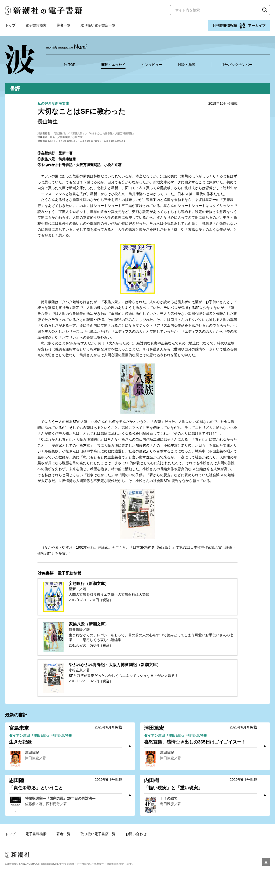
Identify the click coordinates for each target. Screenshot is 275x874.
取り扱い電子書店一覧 (98, 25)
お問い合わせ (136, 834)
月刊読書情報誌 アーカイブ (239, 26)
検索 (264, 10)
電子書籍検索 (36, 25)
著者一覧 (63, 25)
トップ (10, 25)
